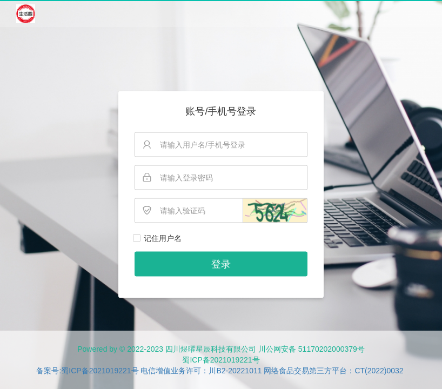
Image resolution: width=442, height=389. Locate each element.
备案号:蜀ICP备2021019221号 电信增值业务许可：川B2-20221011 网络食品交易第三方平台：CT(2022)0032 (219, 370)
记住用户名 (163, 238)
